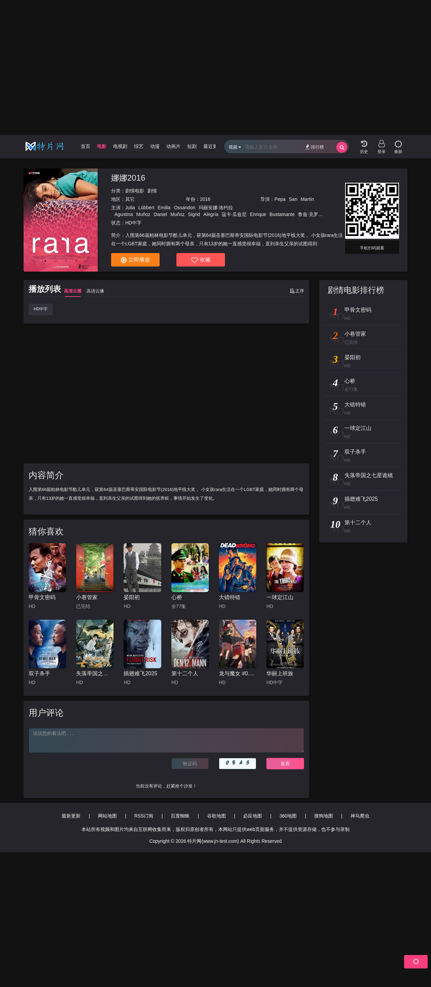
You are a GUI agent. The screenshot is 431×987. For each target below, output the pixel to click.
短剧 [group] (192, 146)
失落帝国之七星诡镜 (94, 673)
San (293, 199)
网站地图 (107, 816)
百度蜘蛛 (180, 816)
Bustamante (282, 214)
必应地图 (252, 816)
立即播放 (135, 260)
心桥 (176, 597)
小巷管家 (87, 597)
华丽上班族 (279, 673)
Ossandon (184, 207)
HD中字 (40, 309)
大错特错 (229, 597)
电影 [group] (101, 146)
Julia (130, 207)
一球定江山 (279, 597)
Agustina (123, 214)
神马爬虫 (360, 816)
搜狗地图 (323, 816)
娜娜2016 (128, 177)
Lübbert (146, 207)
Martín (307, 199)
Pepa (280, 199)
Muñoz (143, 214)
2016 (205, 199)
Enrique (258, 214)
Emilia (164, 207)
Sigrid (194, 214)
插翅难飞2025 (140, 673)
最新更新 (71, 816)
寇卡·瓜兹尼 (234, 214)
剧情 (152, 190)
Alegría (210, 214)
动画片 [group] (173, 146)
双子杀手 (39, 673)
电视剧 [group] (120, 146)
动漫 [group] (155, 146)
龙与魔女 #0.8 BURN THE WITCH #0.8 (237, 673)
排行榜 (314, 147)
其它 (130, 199)
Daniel (160, 214)
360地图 (288, 816)
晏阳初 (132, 597)
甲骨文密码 (42, 597)
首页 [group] (85, 146)
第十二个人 (184, 673)
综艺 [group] (138, 146)
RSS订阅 (144, 816)
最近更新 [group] (212, 146)
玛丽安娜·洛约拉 (216, 207)
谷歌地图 (216, 816)
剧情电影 (134, 190)
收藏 (200, 260)
